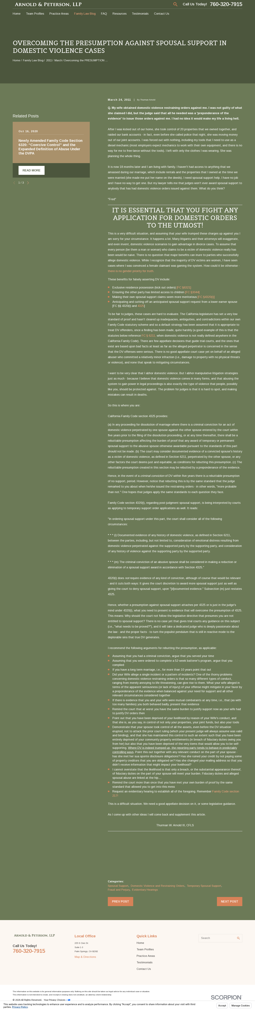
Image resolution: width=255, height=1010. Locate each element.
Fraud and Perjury (119, 889)
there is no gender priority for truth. (131, 271)
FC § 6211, (149, 335)
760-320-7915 (226, 4)
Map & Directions (85, 956)
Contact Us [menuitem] (161, 13)
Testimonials (145, 962)
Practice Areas (146, 955)
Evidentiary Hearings (145, 889)
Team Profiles (145, 949)
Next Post (229, 901)
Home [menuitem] (16, 13)
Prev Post (120, 901)
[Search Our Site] (238, 938)
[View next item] (28, 182)
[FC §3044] (192, 292)
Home (140, 942)
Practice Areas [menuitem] (59, 13)
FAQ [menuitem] (104, 13)
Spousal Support (118, 885)
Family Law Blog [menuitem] (85, 13)
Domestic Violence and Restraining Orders (157, 885)
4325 (141, 306)
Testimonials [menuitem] (140, 13)
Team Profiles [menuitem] (35, 13)
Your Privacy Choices (57, 1000)
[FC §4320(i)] (206, 297)
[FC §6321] (184, 287)
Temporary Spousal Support (204, 885)
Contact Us (144, 968)
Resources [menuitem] (120, 13)
